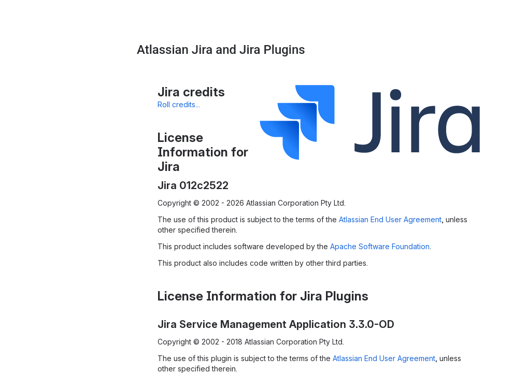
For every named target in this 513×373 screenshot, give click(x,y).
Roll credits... (179, 104)
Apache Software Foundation (380, 246)
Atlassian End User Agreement (390, 219)
